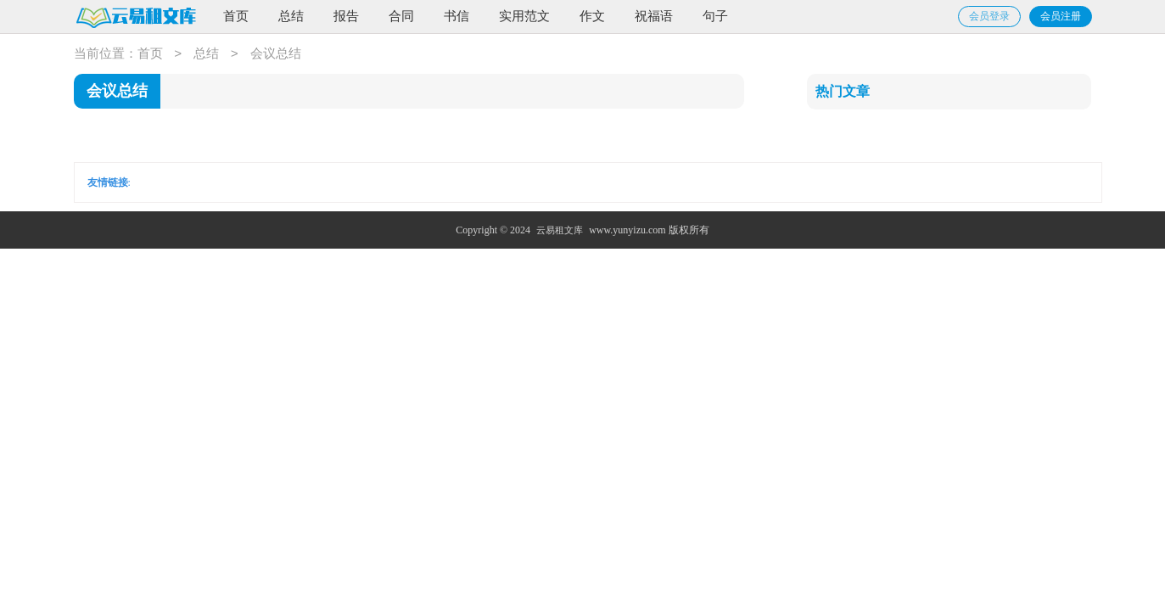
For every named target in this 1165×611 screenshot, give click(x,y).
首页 (236, 16)
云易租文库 (559, 230)
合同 (401, 16)
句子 (715, 16)
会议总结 (275, 54)
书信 (456, 16)
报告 (346, 16)
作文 (592, 16)
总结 (291, 16)
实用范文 (524, 16)
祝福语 (654, 16)
